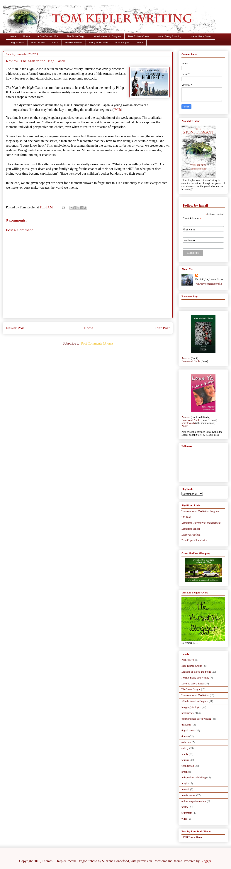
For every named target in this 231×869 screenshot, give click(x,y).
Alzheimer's (187, 660)
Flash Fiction (38, 42)
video (184, 818)
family (184, 754)
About (140, 42)
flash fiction (187, 766)
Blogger (206, 861)
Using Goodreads (98, 42)
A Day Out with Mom (48, 36)
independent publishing (193, 777)
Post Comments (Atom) (97, 343)
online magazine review (193, 801)
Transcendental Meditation (195, 695)
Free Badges (122, 42)
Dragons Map (17, 42)
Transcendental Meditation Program (200, 511)
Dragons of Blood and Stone (196, 671)
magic (184, 783)
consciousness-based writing (196, 718)
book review (187, 713)
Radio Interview (73, 42)
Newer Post (15, 328)
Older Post (161, 328)
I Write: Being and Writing (195, 677)
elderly (185, 748)
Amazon (185, 358)
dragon (185, 736)
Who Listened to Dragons (107, 36)
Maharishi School (190, 528)
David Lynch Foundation (194, 540)
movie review (188, 795)
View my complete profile (208, 283)
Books (26, 36)
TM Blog (186, 517)
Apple (184, 426)
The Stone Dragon (76, 36)
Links (55, 42)
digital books (188, 730)
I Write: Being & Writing (169, 36)
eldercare (186, 742)
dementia (186, 724)
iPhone (185, 771)
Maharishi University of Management (200, 523)
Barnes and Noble (190, 361)
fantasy (185, 760)
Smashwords (188, 423)
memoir (185, 789)
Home (13, 36)
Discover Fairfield (190, 534)
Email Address (192, 218)
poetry (184, 807)
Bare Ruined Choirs (138, 36)
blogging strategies (191, 707)
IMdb (117, 110)
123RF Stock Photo (191, 837)
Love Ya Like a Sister (200, 36)
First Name (189, 229)
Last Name (189, 240)
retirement (186, 812)
